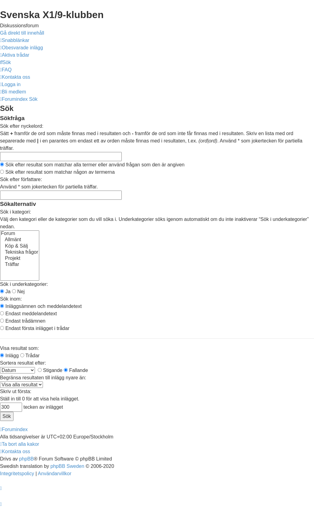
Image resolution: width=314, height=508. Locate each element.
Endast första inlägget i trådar (34, 328)
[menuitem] (21, 47)
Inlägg (9, 355)
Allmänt (19, 240)
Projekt (19, 259)
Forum (19, 234)
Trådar (30, 355)
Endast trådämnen (22, 321)
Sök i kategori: (15, 211)
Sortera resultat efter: (23, 363)
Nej (18, 291)
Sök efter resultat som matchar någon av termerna (57, 172)
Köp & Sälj (19, 246)
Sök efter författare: (21, 179)
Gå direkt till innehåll (22, 33)
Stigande (50, 370)
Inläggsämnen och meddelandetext (41, 306)
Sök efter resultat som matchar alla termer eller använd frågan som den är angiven (92, 164)
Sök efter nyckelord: (21, 126)
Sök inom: (11, 298)
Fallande (76, 370)
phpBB (26, 458)
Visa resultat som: (19, 348)
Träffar (19, 265)
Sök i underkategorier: (24, 284)
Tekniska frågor (19, 252)
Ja (5, 291)
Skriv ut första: (15, 391)
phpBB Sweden (67, 466)
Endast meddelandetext (28, 313)
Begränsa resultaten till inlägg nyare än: (43, 377)
